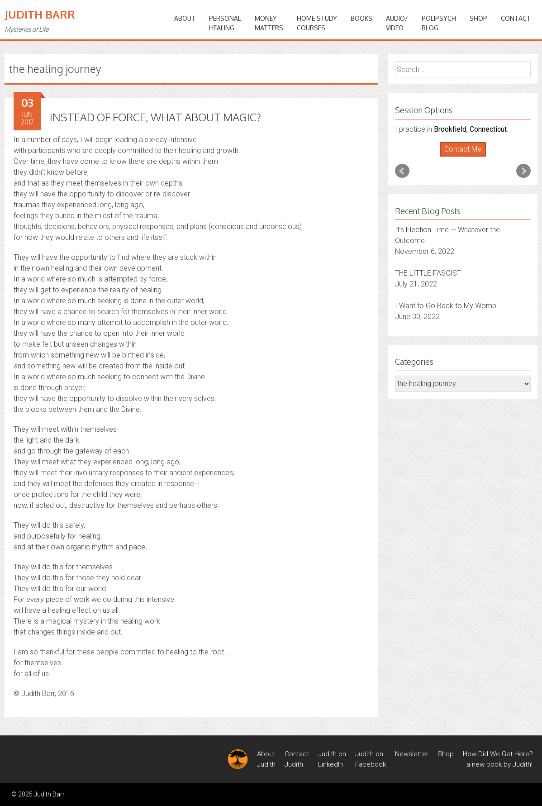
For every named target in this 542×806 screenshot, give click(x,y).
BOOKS (361, 18)
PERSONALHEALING (225, 23)
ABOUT (184, 18)
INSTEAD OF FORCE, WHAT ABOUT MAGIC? (155, 117)
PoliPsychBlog (439, 23)
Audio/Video (397, 23)
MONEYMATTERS (269, 23)
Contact (516, 18)
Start (459, 156)
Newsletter (411, 754)
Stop (467, 156)
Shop (478, 18)
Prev (402, 171)
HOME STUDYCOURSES (317, 23)
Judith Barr (40, 14)
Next (523, 171)
